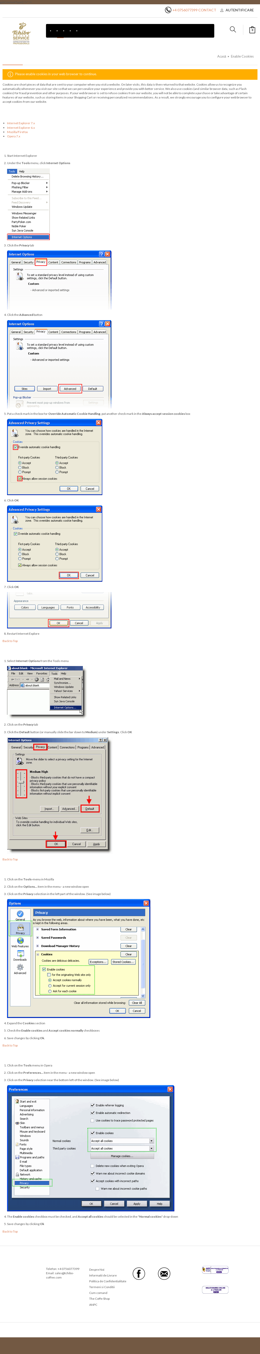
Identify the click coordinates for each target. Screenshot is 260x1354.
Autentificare (240, 10)
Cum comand (98, 1293)
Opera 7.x (13, 136)
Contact (207, 10)
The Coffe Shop (99, 1298)
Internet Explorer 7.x (21, 123)
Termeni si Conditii (102, 1287)
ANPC (93, 1305)
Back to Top (10, 641)
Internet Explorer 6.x (21, 128)
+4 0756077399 (185, 10)
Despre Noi (96, 1269)
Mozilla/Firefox (17, 132)
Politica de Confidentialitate (107, 1281)
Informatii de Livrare (103, 1275)
